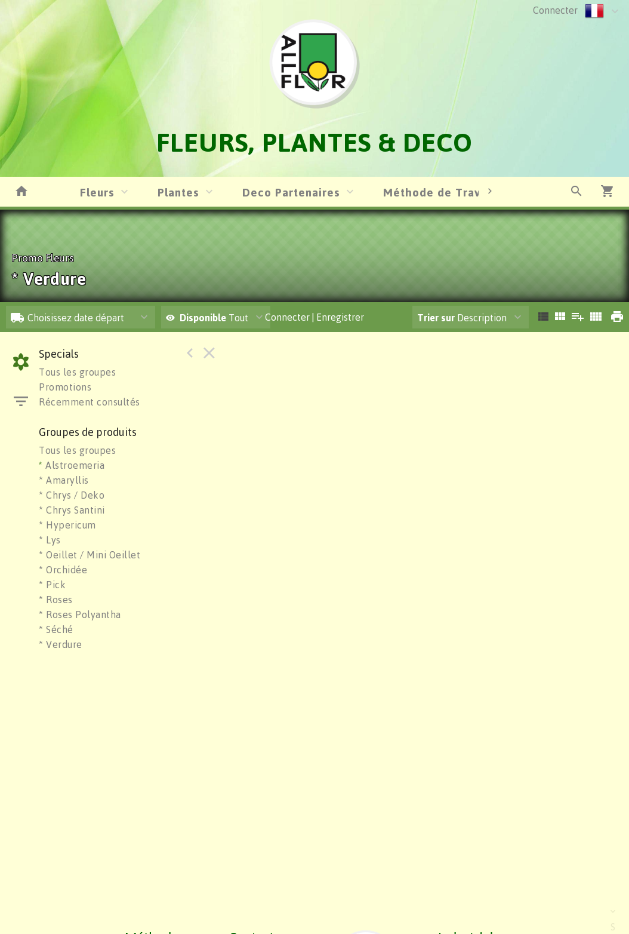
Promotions (65, 387)
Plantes (178, 192)
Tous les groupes (77, 372)
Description (462, 318)
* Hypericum (67, 525)
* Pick (52, 585)
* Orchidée (63, 570)
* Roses (56, 600)
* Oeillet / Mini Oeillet (89, 555)
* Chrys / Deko (71, 495)
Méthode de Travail (438, 192)
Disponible (204, 318)
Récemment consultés (89, 402)
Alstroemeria (71, 465)
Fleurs (97, 192)
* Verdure (60, 644)
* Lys (50, 540)
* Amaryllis (64, 480)
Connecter (555, 10)
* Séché (56, 629)
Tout (207, 318)
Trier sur (436, 318)
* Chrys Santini (72, 510)
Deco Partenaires (291, 192)
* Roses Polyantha (80, 614)
